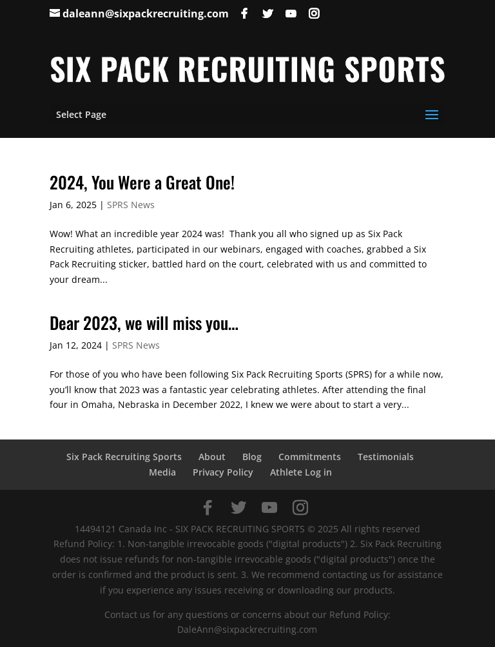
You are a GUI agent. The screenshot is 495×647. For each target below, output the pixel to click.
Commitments (309, 456)
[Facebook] (244, 13)
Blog (252, 456)
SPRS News (131, 204)
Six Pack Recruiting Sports (124, 456)
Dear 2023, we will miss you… (144, 322)
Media (162, 472)
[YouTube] (291, 13)
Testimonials (386, 456)
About (212, 456)
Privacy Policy (223, 472)
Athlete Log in (301, 472)
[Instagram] (314, 13)
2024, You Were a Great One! (142, 182)
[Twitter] (267, 13)
